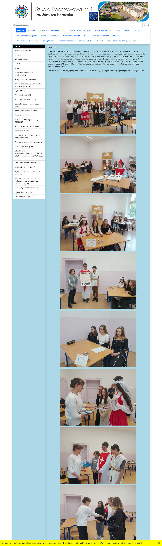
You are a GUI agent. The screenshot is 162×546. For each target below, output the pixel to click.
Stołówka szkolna (86, 41)
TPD (85, 35)
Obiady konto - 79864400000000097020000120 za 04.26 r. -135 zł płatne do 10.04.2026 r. (29, 155)
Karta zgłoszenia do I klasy (25, 99)
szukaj (146, 25)
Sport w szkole (75, 30)
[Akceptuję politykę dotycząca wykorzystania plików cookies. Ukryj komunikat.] (159, 543)
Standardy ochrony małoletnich (27, 188)
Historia (18, 55)
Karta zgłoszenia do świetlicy (26, 111)
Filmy (118, 30)
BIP (64, 30)
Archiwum (137, 30)
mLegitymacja (48, 41)
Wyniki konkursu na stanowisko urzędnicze (27, 172)
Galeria (87, 30)
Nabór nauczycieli (22, 131)
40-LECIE (99, 41)
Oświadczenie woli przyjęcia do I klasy (27, 105)
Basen (43, 35)
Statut (17, 64)
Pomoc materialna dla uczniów (27, 126)
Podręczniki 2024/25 (23, 95)
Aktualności (43, 30)
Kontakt (127, 30)
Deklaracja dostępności (103, 30)
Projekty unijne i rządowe (27, 35)
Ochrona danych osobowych (28, 41)
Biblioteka (55, 30)
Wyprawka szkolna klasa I (25, 167)
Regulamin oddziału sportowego (27, 163)
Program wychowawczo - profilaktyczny (24, 73)
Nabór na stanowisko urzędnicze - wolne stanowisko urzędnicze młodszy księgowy (28, 181)
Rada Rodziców (21, 59)
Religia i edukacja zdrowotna (26, 79)
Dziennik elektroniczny (100, 35)
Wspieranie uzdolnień (71, 35)
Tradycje (31, 30)
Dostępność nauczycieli (24, 146)
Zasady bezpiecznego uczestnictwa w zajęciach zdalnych (28, 85)
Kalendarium (54, 35)
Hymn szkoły (20, 91)
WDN (17, 68)
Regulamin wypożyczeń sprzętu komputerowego (27, 136)
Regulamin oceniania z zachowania (28, 142)
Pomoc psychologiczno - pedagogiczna (122, 41)
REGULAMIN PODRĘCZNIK (25, 196)
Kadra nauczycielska (23, 50)
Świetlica (115, 35)
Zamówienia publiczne (23, 115)
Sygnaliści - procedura (23, 192)
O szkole (20, 30)
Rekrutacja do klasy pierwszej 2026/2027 (26, 120)
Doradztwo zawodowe (67, 41)
